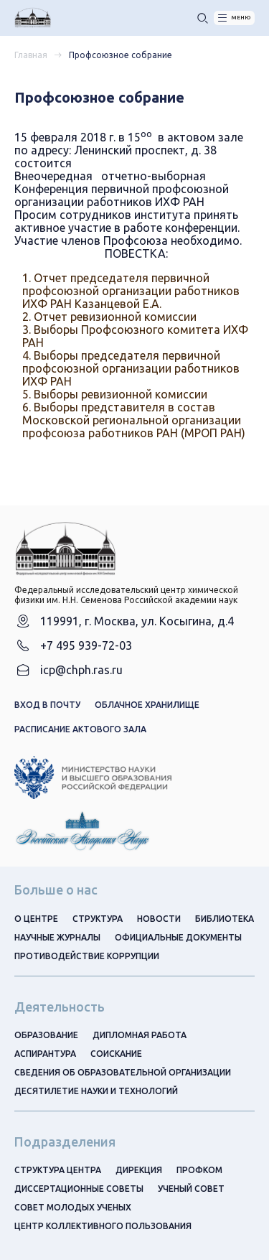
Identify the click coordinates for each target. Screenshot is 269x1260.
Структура (97, 918)
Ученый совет (191, 1188)
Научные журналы (57, 937)
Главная (30, 55)
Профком (199, 1170)
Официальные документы (178, 937)
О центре (36, 918)
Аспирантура (45, 1053)
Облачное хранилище (147, 704)
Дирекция (138, 1170)
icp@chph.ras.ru (81, 669)
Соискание (116, 1053)
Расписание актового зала (80, 729)
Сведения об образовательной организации (122, 1072)
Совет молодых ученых (72, 1207)
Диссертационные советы (78, 1188)
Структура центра (57, 1170)
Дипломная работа (140, 1035)
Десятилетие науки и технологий (96, 1091)
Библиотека (224, 918)
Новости (159, 918)
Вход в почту (47, 704)
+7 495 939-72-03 (86, 645)
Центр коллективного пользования (103, 1226)
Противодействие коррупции (86, 956)
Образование (46, 1035)
